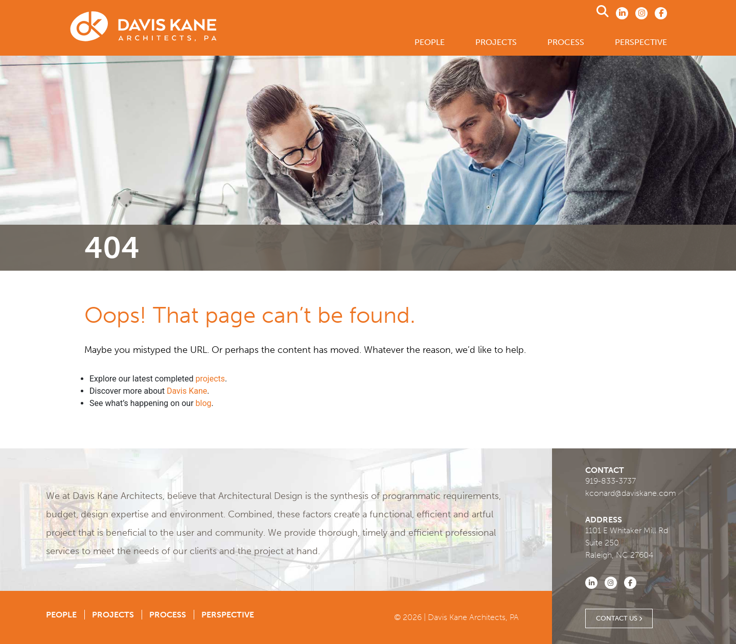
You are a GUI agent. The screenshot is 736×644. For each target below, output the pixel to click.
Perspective (641, 42)
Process (565, 42)
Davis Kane (187, 391)
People (430, 42)
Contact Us (619, 618)
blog (204, 403)
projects (210, 379)
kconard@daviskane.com (630, 493)
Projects (496, 42)
